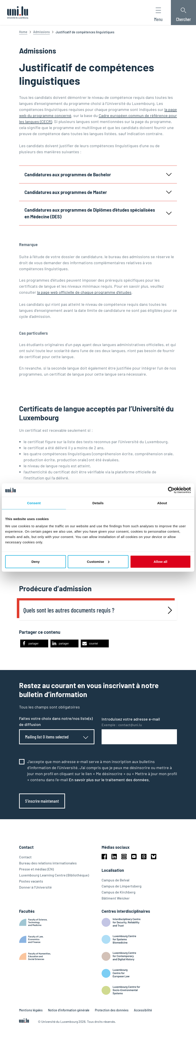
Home (23, 32)
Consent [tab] (34, 503)
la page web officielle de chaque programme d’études (84, 292)
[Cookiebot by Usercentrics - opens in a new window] (171, 490)
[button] (34, 646)
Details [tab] (98, 503)
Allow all (160, 561)
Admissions (41, 32)
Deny (35, 561)
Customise (98, 561)
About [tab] (162, 503)
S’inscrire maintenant (42, 803)
